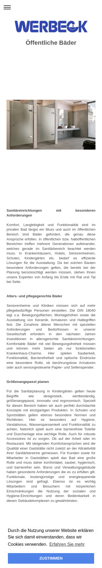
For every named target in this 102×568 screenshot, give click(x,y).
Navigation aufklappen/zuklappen (51, 7)
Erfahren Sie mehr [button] (67, 544)
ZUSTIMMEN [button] (51, 558)
